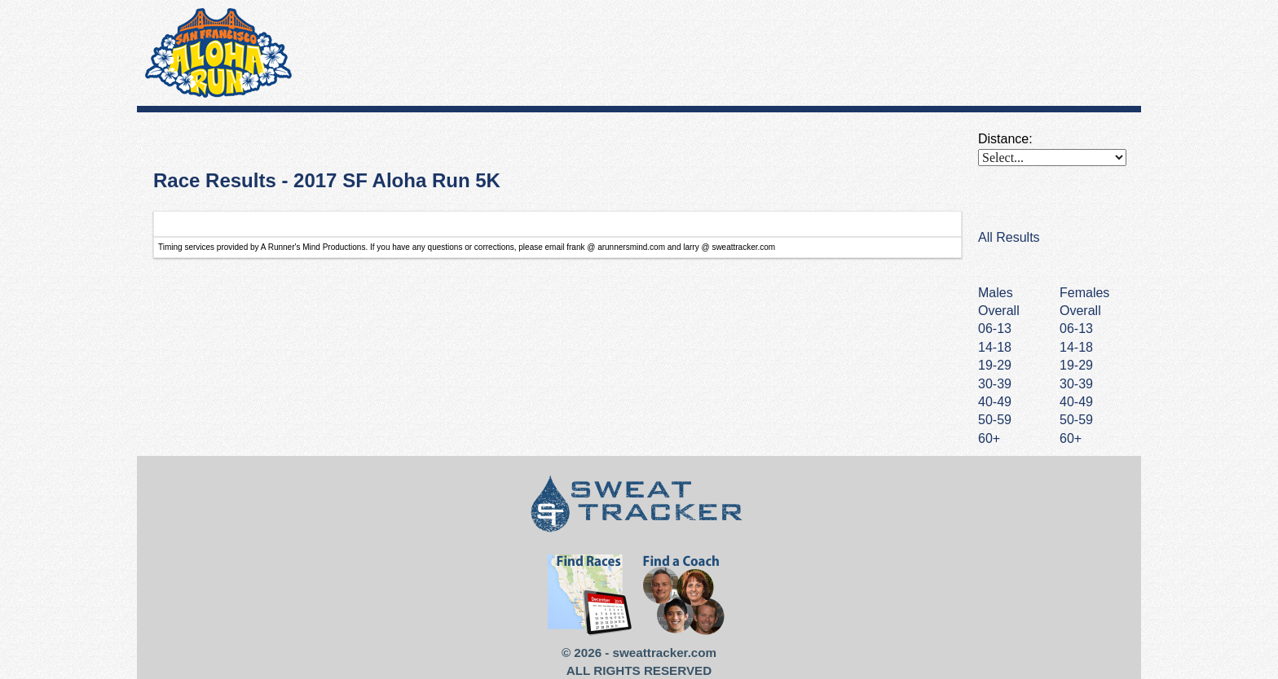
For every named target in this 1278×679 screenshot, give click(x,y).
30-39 (1076, 384)
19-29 (1076, 365)
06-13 (1076, 328)
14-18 (1076, 347)
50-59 (1076, 420)
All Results (1009, 237)
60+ (1071, 438)
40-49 (1076, 402)
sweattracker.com (664, 652)
